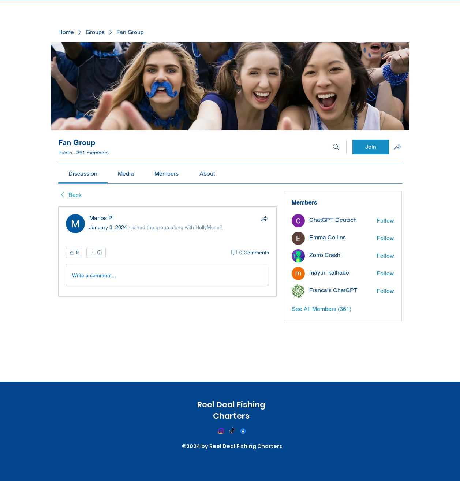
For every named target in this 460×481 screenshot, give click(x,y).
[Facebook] (243, 431)
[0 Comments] (249, 253)
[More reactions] (96, 252)
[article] (167, 251)
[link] (82, 173)
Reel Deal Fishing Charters (231, 410)
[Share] (264, 218)
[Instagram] (221, 431)
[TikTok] (232, 431)
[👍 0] (74, 252)
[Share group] (397, 146)
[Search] (336, 147)
